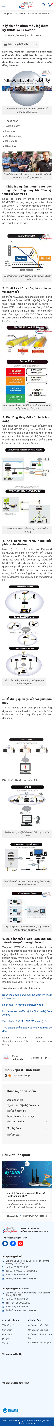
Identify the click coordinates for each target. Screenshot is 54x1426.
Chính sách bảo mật (38, 1330)
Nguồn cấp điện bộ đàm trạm (23, 1105)
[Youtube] (20, 1243)
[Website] (5, 1243)
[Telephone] (27, 1271)
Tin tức (5, 1343)
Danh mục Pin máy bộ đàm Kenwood (22, 1004)
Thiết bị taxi (13, 1134)
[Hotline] (27, 1267)
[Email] (27, 1278)
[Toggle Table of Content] (20, 44)
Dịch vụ (6, 1339)
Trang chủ (7, 13)
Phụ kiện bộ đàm (16, 1121)
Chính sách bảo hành (38, 1325)
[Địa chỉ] (27, 1262)
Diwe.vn (31, 1423)
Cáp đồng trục (15, 1099)
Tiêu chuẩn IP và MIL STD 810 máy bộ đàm (25, 1021)
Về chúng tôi (8, 1325)
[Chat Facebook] (13, 1243)
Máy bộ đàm (14, 1128)
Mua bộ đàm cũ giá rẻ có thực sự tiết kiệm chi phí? (25, 1194)
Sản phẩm (7, 1330)
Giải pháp (7, 1334)
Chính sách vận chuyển (39, 1342)
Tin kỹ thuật (20, 13)
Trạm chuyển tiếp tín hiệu (21, 1116)
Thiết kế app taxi (16, 1110)
